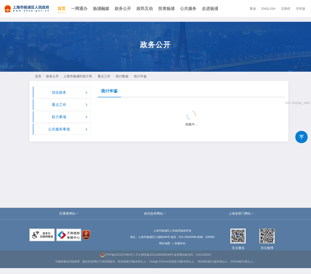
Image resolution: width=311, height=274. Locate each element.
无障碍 (285, 8)
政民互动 (144, 8)
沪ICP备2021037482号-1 (117, 254)
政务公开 (123, 8)
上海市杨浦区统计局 (77, 76)
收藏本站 (180, 243)
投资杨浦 (166, 8)
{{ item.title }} (114, 103)
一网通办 (79, 8)
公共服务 (188, 8)
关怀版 (300, 8)
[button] (69, 213)
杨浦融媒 (101, 8)
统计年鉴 (140, 76)
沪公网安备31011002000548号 (154, 254)
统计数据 (122, 76)
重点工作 (104, 76)
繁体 (253, 8)
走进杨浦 (210, 8)
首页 (61, 8)
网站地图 (164, 243)
